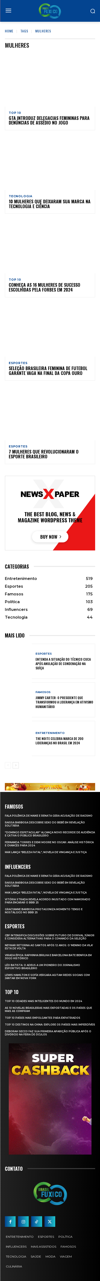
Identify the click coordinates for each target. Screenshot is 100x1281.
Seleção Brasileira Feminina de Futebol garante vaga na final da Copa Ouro (48, 370)
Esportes (18, 363)
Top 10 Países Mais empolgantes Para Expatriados (42, 1017)
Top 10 (15, 112)
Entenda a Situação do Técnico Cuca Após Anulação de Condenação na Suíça (63, 663)
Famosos (43, 692)
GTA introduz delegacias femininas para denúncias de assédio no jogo (49, 120)
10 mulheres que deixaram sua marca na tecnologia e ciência (50, 203)
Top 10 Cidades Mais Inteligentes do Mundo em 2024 (43, 1001)
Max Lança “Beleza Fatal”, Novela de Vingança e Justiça (46, 852)
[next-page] (16, 765)
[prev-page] (8, 765)
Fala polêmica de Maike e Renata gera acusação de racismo (48, 815)
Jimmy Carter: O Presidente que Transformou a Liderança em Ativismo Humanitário (64, 702)
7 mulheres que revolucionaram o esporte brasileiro (44, 454)
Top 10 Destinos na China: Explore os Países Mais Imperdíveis (50, 1024)
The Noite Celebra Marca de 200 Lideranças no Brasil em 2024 (59, 740)
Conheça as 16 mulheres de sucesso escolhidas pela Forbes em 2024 (44, 287)
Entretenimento (50, 733)
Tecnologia (20, 196)
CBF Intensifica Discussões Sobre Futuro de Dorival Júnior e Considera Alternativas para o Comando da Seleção (49, 937)
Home (9, 30)
